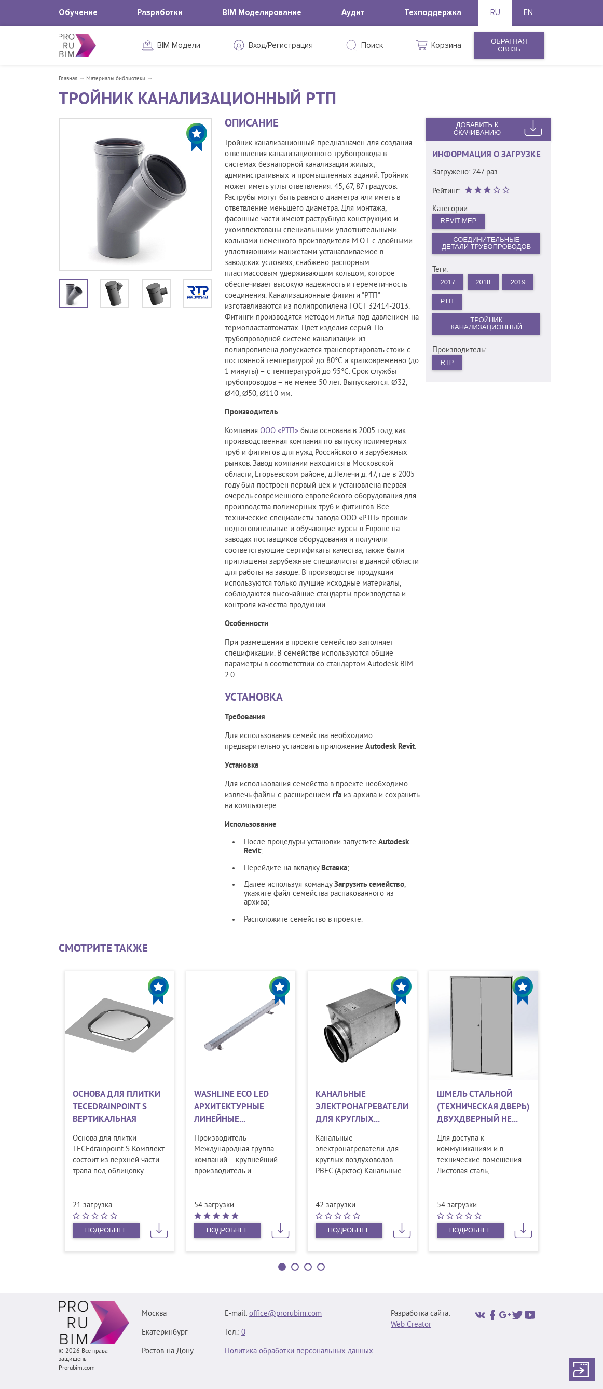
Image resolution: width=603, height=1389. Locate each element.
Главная (68, 78)
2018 (482, 282)
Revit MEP (459, 221)
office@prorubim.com (285, 1314)
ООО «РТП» (279, 431)
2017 (448, 282)
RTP (447, 362)
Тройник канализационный (486, 323)
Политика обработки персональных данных (299, 1351)
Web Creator (411, 1325)
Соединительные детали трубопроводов (486, 243)
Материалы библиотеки (115, 78)
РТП (447, 301)
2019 (518, 282)
